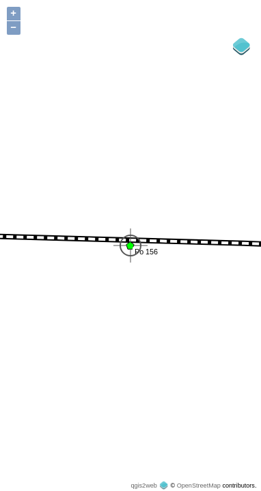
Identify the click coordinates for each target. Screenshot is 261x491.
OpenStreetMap (199, 485)
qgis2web (143, 485)
